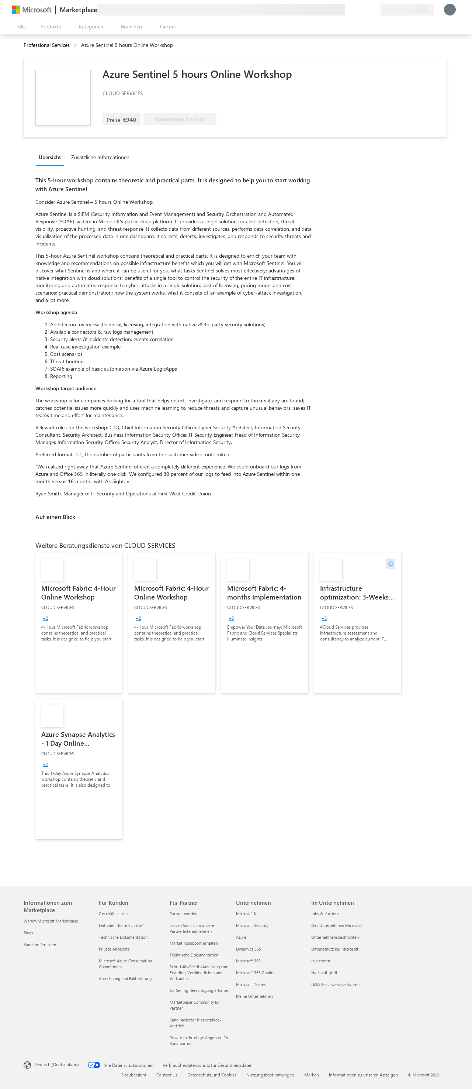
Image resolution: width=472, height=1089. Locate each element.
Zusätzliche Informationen (100, 157)
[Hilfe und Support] (357, 9)
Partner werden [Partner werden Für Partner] (183, 913)
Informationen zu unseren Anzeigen (363, 1075)
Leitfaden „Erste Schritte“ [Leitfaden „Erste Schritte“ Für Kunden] (121, 925)
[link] (78, 623)
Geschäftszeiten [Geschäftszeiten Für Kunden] (113, 913)
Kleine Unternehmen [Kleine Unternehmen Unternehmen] (254, 996)
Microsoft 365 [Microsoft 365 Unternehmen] (248, 960)
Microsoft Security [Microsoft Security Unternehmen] (252, 925)
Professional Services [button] (47, 44)
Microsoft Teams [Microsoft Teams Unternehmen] (251, 984)
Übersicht (50, 157)
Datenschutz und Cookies (211, 1075)
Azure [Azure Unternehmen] (241, 937)
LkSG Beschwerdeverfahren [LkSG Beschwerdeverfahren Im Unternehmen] (335, 984)
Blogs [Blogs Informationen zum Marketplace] (28, 932)
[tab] (51, 157)
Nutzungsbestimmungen (270, 1075)
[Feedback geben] (348, 9)
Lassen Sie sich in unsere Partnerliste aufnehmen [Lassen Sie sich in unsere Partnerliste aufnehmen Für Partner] (192, 928)
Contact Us (166, 1075)
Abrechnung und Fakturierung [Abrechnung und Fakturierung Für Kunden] (125, 978)
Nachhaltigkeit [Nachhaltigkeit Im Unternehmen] (324, 972)
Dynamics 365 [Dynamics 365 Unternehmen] (248, 949)
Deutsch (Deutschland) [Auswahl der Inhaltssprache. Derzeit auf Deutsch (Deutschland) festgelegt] (57, 1064)
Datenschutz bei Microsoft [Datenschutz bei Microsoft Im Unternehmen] (334, 949)
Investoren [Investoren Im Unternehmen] (320, 960)
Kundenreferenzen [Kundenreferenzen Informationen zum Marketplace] (40, 944)
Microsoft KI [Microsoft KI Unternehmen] (246, 913)
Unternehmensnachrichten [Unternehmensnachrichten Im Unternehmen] (335, 937)
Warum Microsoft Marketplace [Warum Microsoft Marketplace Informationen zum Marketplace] (51, 921)
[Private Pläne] (375, 9)
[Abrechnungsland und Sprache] (407, 10)
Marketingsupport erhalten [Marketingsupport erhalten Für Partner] (194, 943)
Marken (311, 1075)
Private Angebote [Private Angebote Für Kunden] (114, 949)
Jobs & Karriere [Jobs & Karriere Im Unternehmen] (325, 913)
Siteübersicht (133, 1075)
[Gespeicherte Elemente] (366, 9)
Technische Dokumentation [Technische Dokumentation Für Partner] (194, 955)
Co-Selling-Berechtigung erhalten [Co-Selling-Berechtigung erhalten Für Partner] (199, 990)
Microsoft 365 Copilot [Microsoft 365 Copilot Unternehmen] (255, 972)
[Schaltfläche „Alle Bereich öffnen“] (20, 26)
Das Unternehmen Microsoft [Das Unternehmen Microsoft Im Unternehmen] (336, 925)
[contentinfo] (76, 45)
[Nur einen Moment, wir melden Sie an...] (450, 10)
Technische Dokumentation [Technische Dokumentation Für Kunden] (123, 937)
